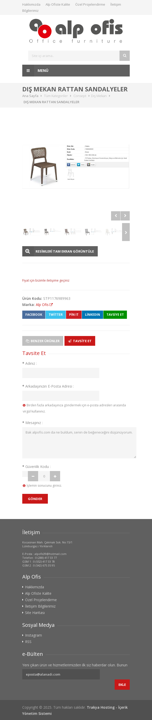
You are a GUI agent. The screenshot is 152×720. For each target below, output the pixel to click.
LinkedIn (92, 314)
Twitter (56, 314)
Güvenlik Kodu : (36, 466)
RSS (28, 641)
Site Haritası (35, 612)
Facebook (33, 314)
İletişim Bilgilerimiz (40, 606)
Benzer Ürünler (43, 341)
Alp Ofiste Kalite (58, 4)
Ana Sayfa (30, 95)
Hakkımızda (31, 4)
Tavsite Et (80, 341)
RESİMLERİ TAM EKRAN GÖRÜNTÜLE (65, 251)
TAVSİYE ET (115, 314)
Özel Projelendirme (90, 4)
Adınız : (29, 363)
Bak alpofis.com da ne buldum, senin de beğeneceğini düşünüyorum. (79, 442)
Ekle (122, 684)
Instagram (33, 635)
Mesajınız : (32, 422)
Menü (35, 70)
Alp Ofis (42, 304)
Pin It (74, 314)
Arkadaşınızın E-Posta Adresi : (48, 386)
